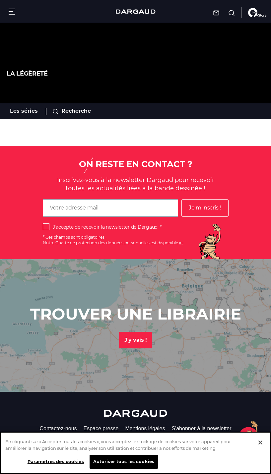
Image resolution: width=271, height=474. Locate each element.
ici (181, 242)
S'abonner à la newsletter (201, 428)
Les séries (24, 111)
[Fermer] (260, 448)
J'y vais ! (135, 340)
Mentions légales (145, 428)
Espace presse (101, 428)
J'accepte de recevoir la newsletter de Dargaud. (106, 227)
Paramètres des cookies (56, 467)
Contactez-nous (58, 428)
